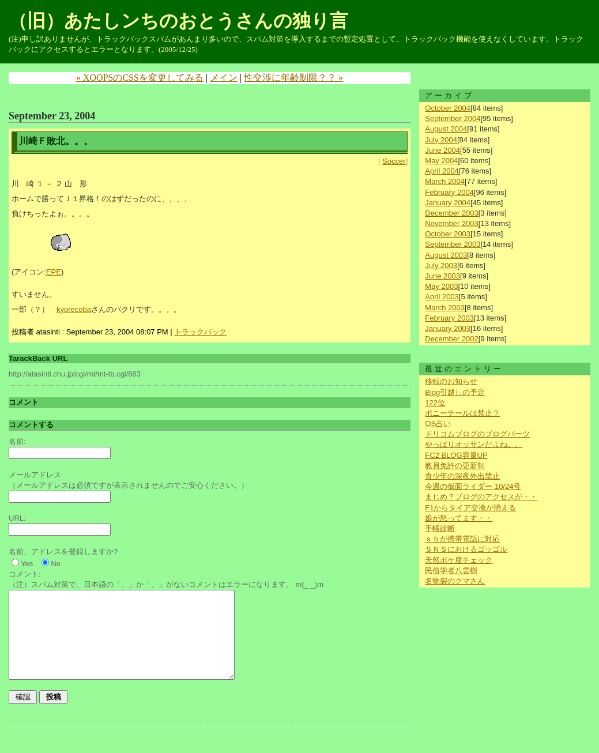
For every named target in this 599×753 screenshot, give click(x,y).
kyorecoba (73, 309)
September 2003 (452, 244)
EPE (53, 272)
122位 (435, 402)
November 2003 (452, 223)
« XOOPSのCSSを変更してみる (140, 77)
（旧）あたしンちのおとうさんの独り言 (178, 20)
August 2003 (446, 255)
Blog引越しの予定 (455, 392)
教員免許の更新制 (455, 465)
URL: (17, 518)
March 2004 (445, 181)
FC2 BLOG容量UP (456, 455)
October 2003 (447, 233)
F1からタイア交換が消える (470, 507)
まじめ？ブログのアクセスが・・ (481, 496)
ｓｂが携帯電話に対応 (462, 538)
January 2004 (447, 202)
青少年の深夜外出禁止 (462, 476)
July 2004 (441, 139)
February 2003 (449, 318)
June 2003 (442, 276)
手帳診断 (440, 528)
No (56, 563)
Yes (27, 563)
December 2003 (452, 213)
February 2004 (449, 192)
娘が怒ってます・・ (458, 518)
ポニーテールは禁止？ (462, 413)
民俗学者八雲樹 (451, 570)
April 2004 (442, 171)
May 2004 (441, 160)
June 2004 (442, 150)
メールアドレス (35, 474)
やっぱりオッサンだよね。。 (473, 444)
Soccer (393, 161)
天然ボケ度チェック (458, 560)
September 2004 (452, 118)
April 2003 (442, 296)
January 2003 (447, 328)
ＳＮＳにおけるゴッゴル (466, 549)
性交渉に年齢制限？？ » (293, 77)
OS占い (438, 423)
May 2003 (441, 286)
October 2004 (447, 108)
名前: (17, 441)
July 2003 (441, 265)
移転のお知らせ (451, 381)
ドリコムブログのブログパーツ (477, 434)
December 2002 (452, 338)
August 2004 (446, 129)
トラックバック (200, 331)
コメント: (25, 574)
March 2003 (445, 307)
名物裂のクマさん (455, 581)
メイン (224, 77)
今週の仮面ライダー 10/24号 (473, 486)
